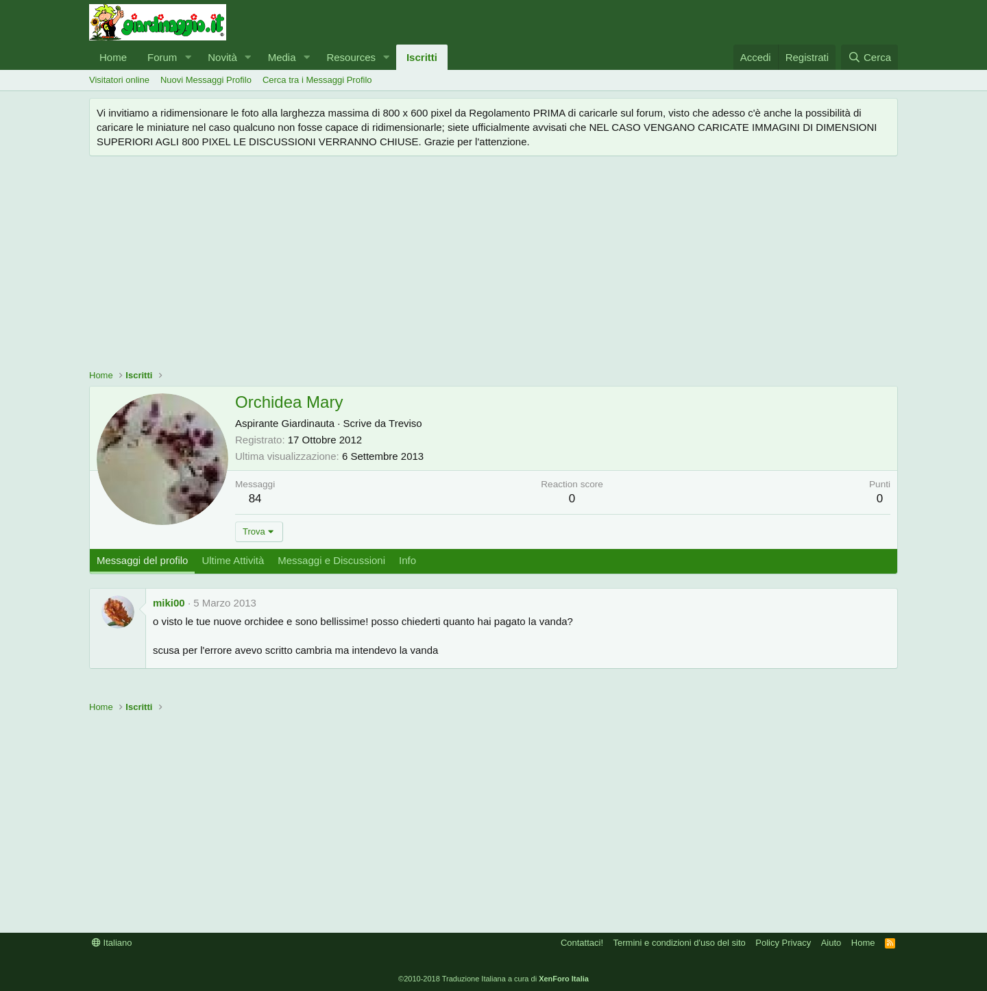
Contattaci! (582, 943)
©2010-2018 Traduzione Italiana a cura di (493, 979)
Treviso (405, 423)
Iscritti (421, 57)
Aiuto (831, 943)
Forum (162, 57)
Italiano (112, 943)
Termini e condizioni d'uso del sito (679, 943)
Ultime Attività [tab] (233, 560)
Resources (351, 57)
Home (113, 57)
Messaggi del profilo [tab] (142, 560)
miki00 (169, 603)
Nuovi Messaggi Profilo (206, 80)
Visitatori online (119, 80)
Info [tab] (407, 560)
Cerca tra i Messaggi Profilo (317, 80)
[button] (187, 57)
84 (255, 498)
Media (282, 57)
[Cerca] (869, 57)
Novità (222, 57)
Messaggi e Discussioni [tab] (331, 560)
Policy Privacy (783, 943)
